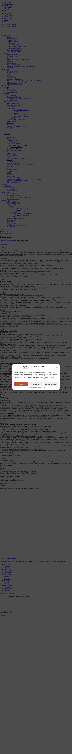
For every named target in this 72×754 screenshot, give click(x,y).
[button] (57, 368)
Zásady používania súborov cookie (36, 387)
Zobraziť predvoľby (51, 384)
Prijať (21, 384)
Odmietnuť (36, 384)
